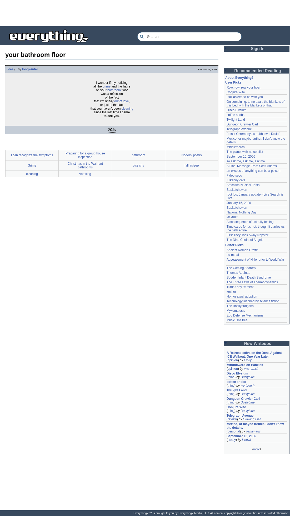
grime (107, 86)
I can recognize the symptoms (32, 155)
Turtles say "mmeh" (240, 287)
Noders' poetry (192, 155)
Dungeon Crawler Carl (242, 124)
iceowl (246, 440)
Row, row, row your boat (243, 87)
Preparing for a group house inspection (85, 155)
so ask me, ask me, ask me (246, 161)
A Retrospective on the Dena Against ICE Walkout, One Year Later (254, 354)
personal (234, 431)
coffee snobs (235, 115)
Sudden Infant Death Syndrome (249, 277)
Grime (32, 165)
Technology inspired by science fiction (253, 301)
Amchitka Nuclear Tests (243, 185)
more (256, 449)
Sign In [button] (257, 48)
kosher (231, 292)
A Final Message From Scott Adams (252, 166)
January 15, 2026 (239, 203)
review (232, 419)
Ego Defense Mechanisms (245, 315)
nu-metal (233, 255)
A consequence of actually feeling (250, 222)
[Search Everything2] (189, 36)
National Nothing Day (241, 212)
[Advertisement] (145, 13)
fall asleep (191, 165)
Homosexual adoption (242, 296)
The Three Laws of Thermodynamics (252, 282)
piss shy (138, 165)
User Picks (233, 82)
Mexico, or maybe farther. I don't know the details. (255, 426)
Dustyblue (247, 377)
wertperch (247, 385)
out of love (121, 101)
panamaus (253, 431)
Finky (248, 360)
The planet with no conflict (245, 152)
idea (11, 69)
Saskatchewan (237, 190)
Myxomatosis (236, 311)
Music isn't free (237, 320)
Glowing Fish (252, 419)
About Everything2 (239, 78)
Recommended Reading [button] (257, 71)
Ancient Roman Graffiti (242, 250)
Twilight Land (236, 119)
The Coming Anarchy (241, 268)
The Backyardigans (240, 306)
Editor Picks (234, 245)
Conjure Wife (236, 92)
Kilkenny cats (236, 180)
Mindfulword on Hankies (245, 365)
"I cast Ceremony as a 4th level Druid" (253, 134)
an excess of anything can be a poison (253, 171)
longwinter (30, 69)
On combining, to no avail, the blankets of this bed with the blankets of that (255, 103)
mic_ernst (251, 369)
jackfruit (232, 217)
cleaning (127, 108)
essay (232, 440)
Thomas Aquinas (238, 273)
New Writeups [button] (257, 343)
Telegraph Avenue (239, 129)
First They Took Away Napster (247, 235)
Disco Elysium (236, 110)
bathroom (114, 90)
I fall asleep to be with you (245, 97)
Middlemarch (236, 147)
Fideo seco (234, 175)
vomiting (85, 174)
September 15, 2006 (241, 156)
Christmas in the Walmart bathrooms (85, 165)
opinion (233, 360)
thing (231, 377)
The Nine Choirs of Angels (245, 240)
